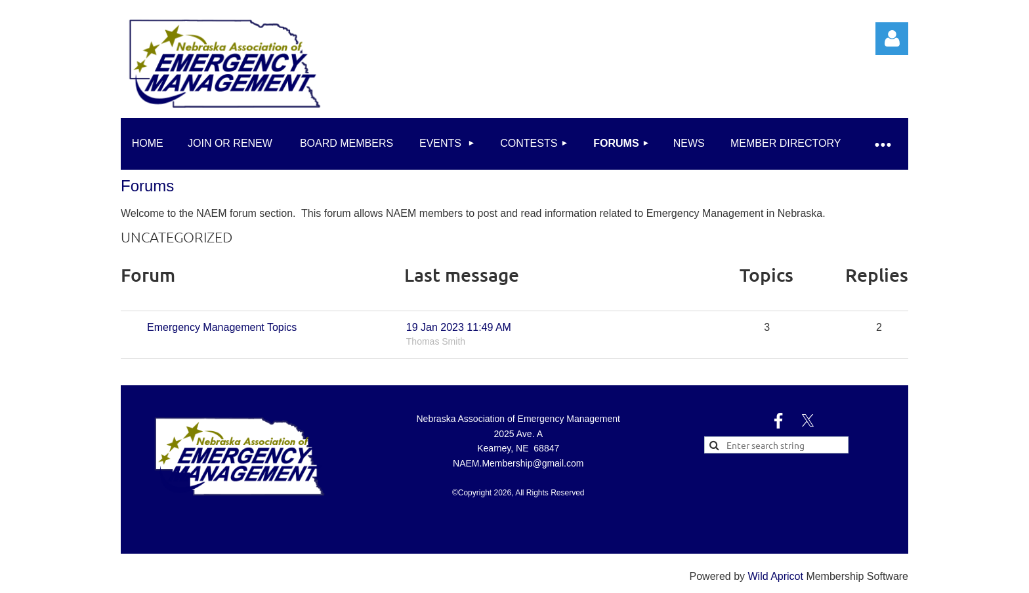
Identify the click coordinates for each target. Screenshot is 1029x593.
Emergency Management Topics (222, 327)
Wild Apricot (775, 576)
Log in (891, 38)
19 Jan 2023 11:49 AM (458, 327)
